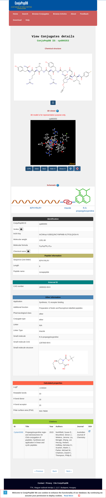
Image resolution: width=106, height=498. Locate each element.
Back (55, 471)
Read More (68, 496)
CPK (29, 169)
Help (28, 20)
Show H (62, 169)
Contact (41, 483)
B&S (44, 169)
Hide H (52, 169)
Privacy (49, 483)
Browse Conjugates (40, 14)
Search (25, 14)
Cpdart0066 (18, 432)
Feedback (84, 14)
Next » (68, 471)
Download (17, 20)
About (73, 14)
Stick (37, 169)
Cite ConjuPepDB (60, 483)
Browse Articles (60, 14)
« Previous (38, 471)
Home (15, 14)
